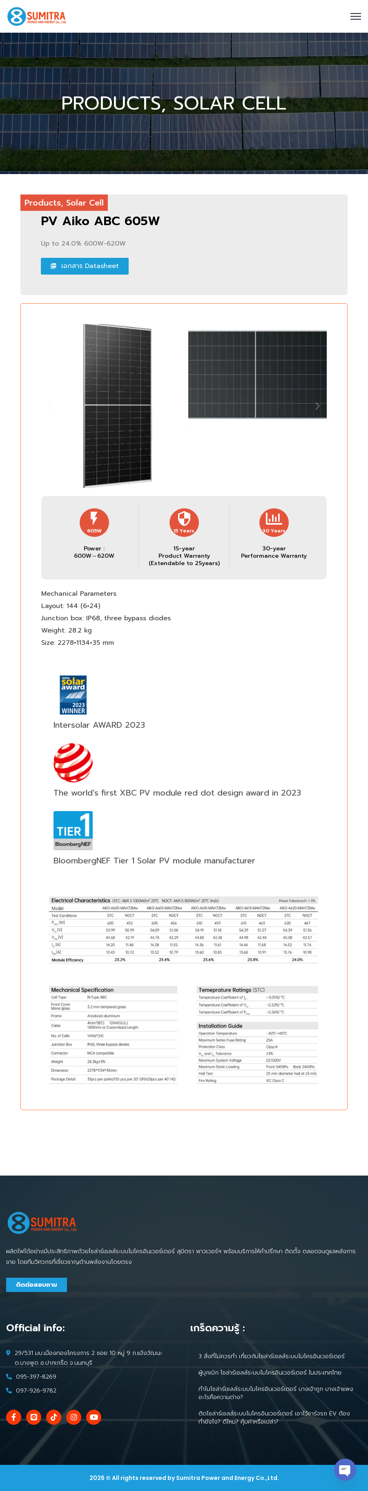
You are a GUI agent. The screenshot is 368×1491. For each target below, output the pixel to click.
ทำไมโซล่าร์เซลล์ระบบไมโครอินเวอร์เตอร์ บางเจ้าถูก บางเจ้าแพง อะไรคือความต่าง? (275, 1393)
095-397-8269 (36, 1377)
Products (43, 203)
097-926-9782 (36, 1390)
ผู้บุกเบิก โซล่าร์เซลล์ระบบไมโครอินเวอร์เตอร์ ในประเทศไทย (269, 1372)
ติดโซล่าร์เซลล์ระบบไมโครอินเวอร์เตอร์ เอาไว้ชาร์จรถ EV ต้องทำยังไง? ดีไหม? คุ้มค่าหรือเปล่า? (274, 1417)
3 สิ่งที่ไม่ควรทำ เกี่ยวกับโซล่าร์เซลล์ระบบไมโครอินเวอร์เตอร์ (271, 1356)
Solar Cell (85, 203)
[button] (50, 689)
